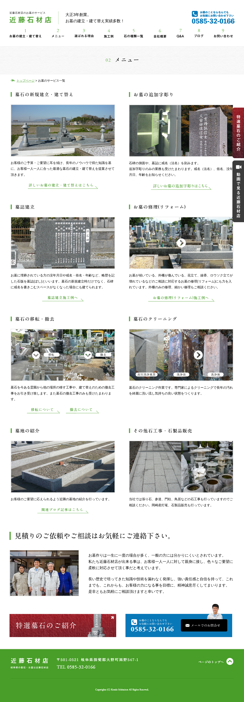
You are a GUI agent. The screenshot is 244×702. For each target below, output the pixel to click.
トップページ (25, 80)
